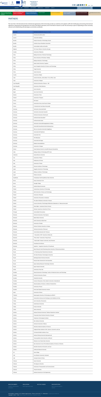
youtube (77, 5)
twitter (82, 5)
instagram (84, 5)
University (17, 7)
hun (89, 5)
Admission (47, 7)
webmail (73, 5)
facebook (80, 5)
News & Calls (40, 7)
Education (26, 7)
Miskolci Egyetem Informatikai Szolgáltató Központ (30, 395)
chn (92, 5)
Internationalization (25, 10)
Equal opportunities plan (28, 386)
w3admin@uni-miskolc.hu (53, 393)
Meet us (52, 7)
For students (33, 7)
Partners (33, 10)
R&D (21, 7)
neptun (74, 5)
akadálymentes (86, 5)
